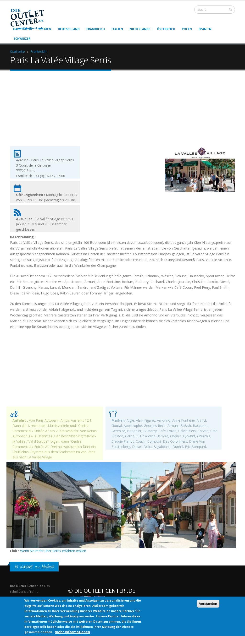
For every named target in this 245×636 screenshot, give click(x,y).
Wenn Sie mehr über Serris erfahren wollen (53, 551)
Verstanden (208, 604)
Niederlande (140, 29)
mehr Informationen (72, 632)
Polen (187, 29)
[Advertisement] (122, 112)
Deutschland (69, 29)
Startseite (17, 51)
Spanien (205, 29)
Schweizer (22, 39)
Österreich (166, 29)
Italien (117, 29)
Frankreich (95, 29)
